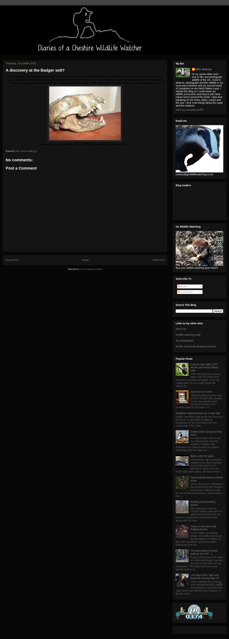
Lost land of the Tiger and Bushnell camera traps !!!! (205, 577)
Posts (182, 286)
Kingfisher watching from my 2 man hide (198, 413)
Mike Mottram (204, 69)
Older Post (158, 259)
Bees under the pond (202, 456)
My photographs (185, 340)
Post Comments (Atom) (91, 269)
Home (85, 259)
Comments (185, 292)
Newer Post (12, 259)
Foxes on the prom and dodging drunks (203, 528)
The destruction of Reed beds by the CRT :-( (204, 552)
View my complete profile (189, 109)
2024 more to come (201, 391)
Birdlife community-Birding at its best (196, 346)
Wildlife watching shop (188, 334)
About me (181, 328)
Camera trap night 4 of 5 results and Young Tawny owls (204, 367)
